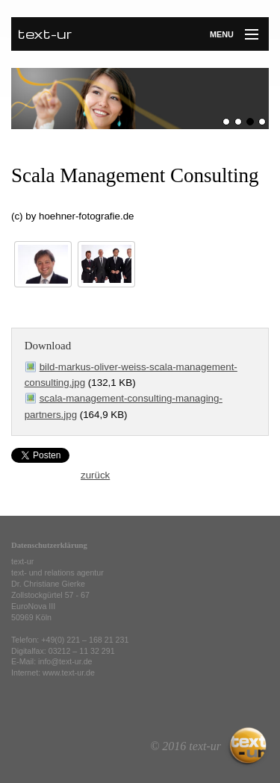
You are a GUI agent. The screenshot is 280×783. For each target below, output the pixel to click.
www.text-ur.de (69, 672)
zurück (95, 475)
